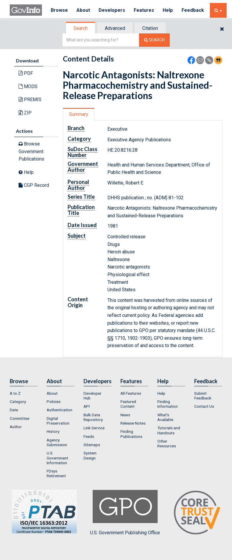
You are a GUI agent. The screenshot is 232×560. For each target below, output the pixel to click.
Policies (54, 401)
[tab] (81, 28)
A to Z (15, 393)
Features (144, 10)
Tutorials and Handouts (168, 430)
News (125, 414)
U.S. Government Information (57, 458)
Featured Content (128, 404)
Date (14, 409)
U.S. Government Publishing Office (125, 512)
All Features (130, 393)
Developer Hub (93, 395)
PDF (26, 73)
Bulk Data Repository (93, 417)
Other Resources (166, 443)
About (83, 10)
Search (80, 28)
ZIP (25, 113)
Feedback (193, 10)
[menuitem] (24, 393)
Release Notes (133, 423)
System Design (90, 455)
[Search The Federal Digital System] (154, 40)
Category (18, 401)
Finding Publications (131, 433)
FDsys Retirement (56, 473)
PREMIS (30, 99)
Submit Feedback (202, 395)
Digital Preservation (58, 420)
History (53, 431)
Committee (19, 418)
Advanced (115, 28)
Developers (112, 10)
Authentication (59, 409)
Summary (78, 114)
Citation (150, 28)
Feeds (89, 436)
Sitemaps (92, 444)
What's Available (165, 417)
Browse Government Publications (31, 151)
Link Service (94, 427)
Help (168, 10)
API (87, 406)
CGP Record (34, 185)
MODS (28, 86)
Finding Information (167, 404)
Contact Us (204, 406)
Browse (59, 10)
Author (16, 426)
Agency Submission (57, 442)
